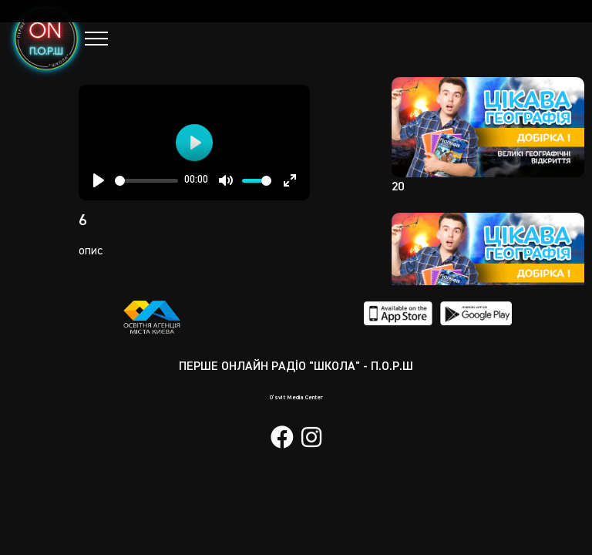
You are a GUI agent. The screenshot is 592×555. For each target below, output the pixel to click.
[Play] (98, 180)
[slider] (147, 180)
